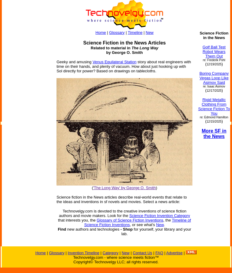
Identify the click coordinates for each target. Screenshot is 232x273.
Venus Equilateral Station (114, 62)
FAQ (159, 253)
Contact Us (142, 253)
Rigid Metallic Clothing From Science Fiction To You (214, 106)
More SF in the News (214, 133)
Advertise (174, 253)
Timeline (135, 32)
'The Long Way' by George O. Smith (124, 188)
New (149, 32)
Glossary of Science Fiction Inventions (130, 220)
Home (100, 32)
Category (110, 253)
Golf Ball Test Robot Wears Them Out (213, 51)
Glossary (116, 32)
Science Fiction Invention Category (159, 215)
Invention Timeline (83, 253)
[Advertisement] (26, 121)
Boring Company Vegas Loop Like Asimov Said (214, 78)
